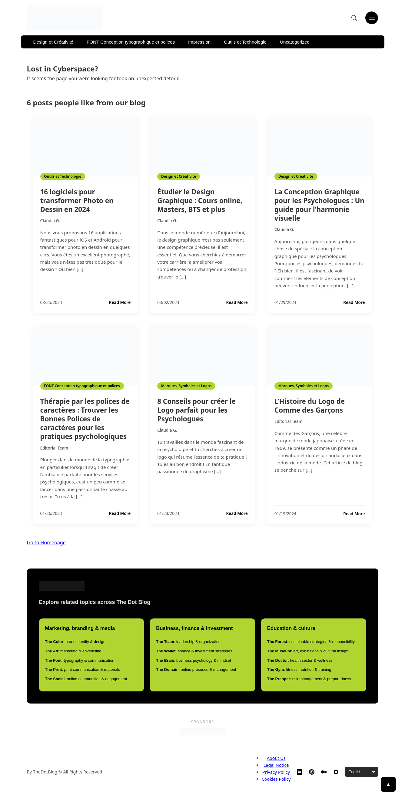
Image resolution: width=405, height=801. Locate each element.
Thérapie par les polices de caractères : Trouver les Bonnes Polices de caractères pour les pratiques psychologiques (85, 419)
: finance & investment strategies (194, 651)
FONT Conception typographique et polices (131, 41)
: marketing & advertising (73, 651)
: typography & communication (80, 660)
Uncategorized (295, 41)
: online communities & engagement (86, 679)
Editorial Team (54, 448)
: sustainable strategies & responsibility (311, 641)
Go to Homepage (46, 542)
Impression (199, 41)
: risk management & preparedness (309, 679)
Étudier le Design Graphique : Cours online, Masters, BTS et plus (199, 200)
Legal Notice (276, 765)
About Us (276, 758)
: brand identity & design (75, 641)
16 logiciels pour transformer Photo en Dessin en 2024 (77, 200)
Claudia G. (50, 220)
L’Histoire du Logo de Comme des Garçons (309, 406)
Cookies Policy (276, 779)
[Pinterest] (311, 772)
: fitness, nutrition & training (299, 669)
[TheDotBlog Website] (336, 772)
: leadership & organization (188, 641)
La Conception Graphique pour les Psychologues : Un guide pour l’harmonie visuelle (319, 205)
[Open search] (354, 18)
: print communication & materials (82, 669)
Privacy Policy (276, 772)
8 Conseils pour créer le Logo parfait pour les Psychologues (196, 410)
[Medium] (324, 772)
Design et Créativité (53, 41)
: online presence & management (196, 669)
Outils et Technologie (245, 41)
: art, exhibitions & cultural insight (308, 651)
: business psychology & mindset (193, 660)
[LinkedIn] (299, 772)
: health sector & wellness (299, 660)
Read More (120, 302)
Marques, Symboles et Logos (186, 385)
